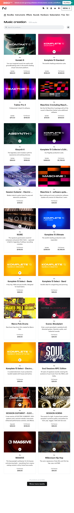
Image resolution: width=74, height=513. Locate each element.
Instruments (20, 15)
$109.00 (61, 118)
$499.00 (47, 160)
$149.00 (27, 118)
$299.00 (27, 73)
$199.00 (47, 73)
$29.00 (54, 337)
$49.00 (20, 337)
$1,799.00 (61, 160)
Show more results (37, 484)
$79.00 (46, 118)
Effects (29, 15)
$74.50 (12, 118)
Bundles (10, 15)
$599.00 (61, 73)
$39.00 (54, 203)
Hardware (44, 15)
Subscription (55, 15)
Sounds (36, 15)
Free (63, 15)
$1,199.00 (61, 249)
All (5, 15)
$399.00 (47, 249)
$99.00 (12, 73)
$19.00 (54, 470)
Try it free (67, 2)
